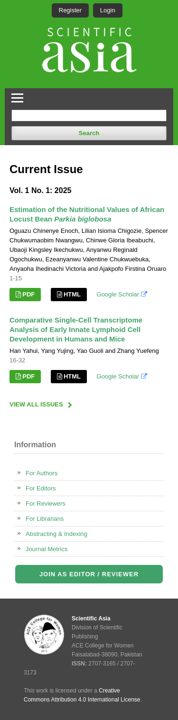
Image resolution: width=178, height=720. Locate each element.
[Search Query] (89, 115)
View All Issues (36, 404)
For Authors (41, 473)
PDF (28, 294)
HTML (72, 294)
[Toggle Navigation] (17, 96)
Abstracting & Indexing (56, 533)
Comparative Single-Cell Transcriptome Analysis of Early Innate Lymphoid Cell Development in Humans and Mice (75, 329)
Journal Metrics (46, 549)
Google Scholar (122, 294)
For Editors (41, 488)
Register (70, 10)
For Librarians (45, 518)
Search (89, 133)
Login (107, 10)
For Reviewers (46, 503)
